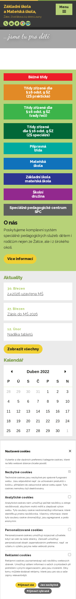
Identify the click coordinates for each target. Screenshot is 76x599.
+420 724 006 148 (6, 23)
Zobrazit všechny (23, 349)
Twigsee (28, 23)
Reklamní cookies (18, 555)
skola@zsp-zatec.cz (11, 23)
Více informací (20, 259)
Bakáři (23, 23)
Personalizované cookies (24, 530)
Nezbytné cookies (18, 472)
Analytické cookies (19, 497)
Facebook (17, 23)
